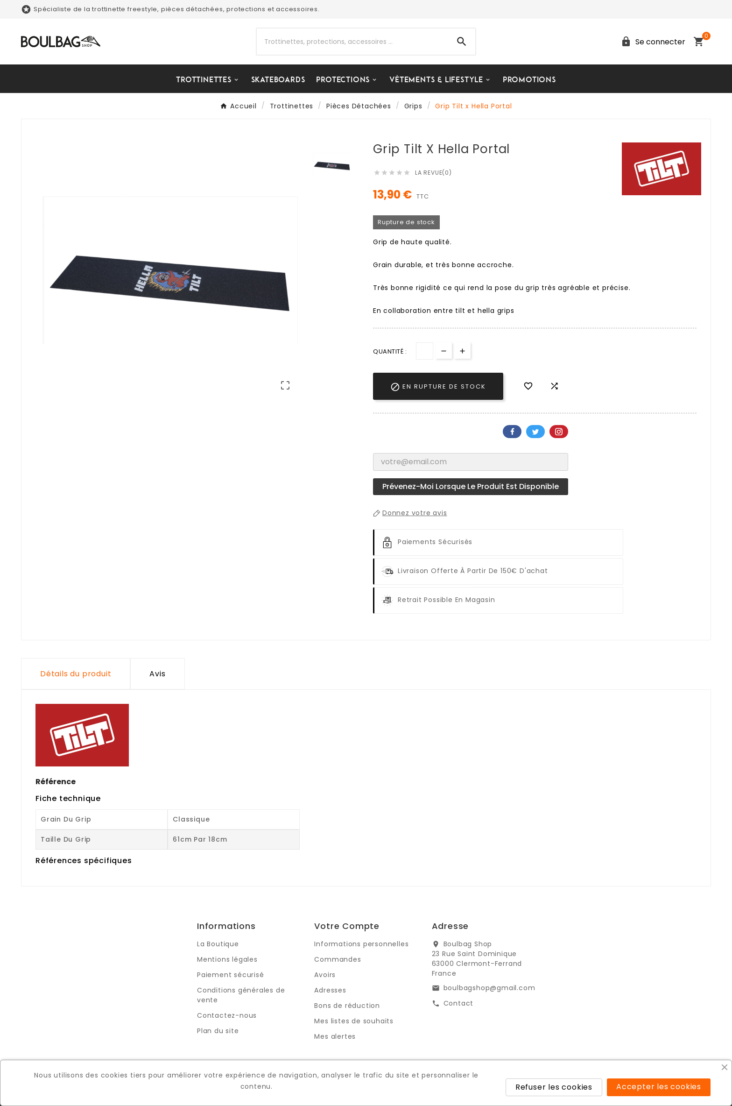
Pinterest (558, 431)
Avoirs (325, 974)
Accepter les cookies (658, 1086)
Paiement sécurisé (230, 974)
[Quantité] (424, 351)
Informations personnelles (361, 944)
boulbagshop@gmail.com (489, 988)
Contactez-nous (227, 1015)
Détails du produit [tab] (75, 673)
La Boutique (218, 944)
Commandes (337, 959)
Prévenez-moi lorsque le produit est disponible (470, 486)
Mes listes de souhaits (354, 1021)
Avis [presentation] (157, 673)
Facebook (512, 431)
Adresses (330, 990)
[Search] (462, 41)
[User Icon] (651, 42)
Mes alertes (335, 1036)
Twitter (535, 431)
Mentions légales (227, 959)
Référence (55, 781)
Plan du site (218, 1030)
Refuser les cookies (553, 1087)
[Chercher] (353, 41)
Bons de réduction (347, 1005)
